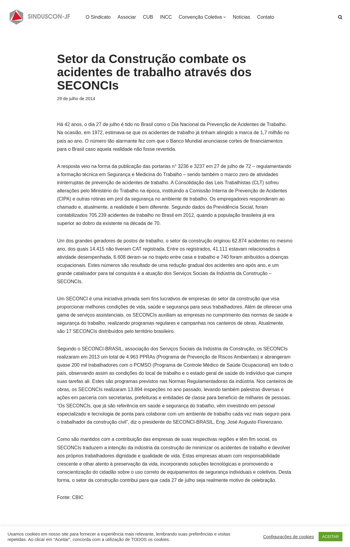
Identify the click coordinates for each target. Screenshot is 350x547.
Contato (265, 17)
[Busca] (340, 17)
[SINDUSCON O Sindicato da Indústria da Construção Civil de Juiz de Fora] (40, 17)
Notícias (241, 17)
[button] (225, 17)
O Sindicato (98, 17)
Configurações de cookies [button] (288, 536)
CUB (148, 17)
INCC (166, 17)
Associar (127, 17)
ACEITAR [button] (330, 536)
